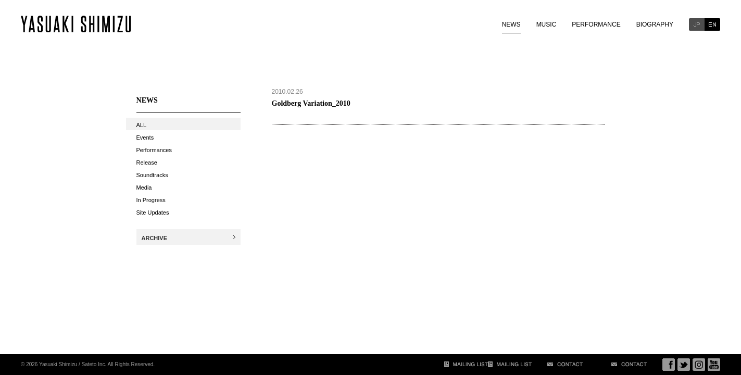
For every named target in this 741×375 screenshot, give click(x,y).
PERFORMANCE (596, 24)
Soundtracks (152, 175)
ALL (141, 125)
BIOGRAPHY (654, 24)
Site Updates (152, 212)
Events (145, 137)
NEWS (511, 24)
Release (146, 162)
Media (144, 187)
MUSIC (546, 24)
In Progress (151, 200)
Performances (154, 150)
